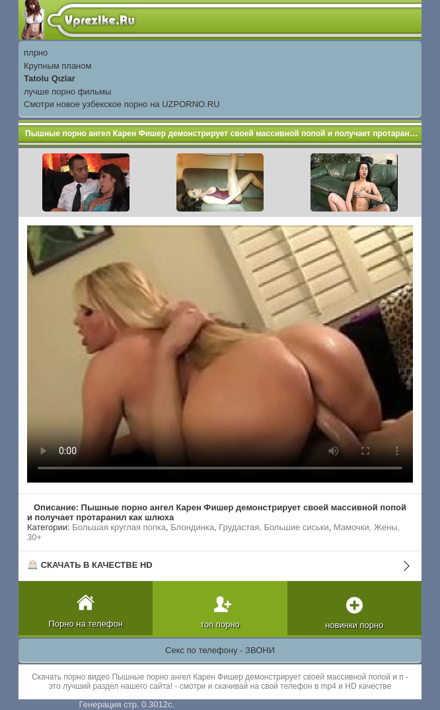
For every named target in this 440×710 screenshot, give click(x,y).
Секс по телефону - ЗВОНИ (220, 650)
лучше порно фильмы (67, 92)
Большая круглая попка (119, 527)
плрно (36, 53)
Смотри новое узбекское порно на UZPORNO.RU (122, 104)
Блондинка (192, 527)
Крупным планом (57, 66)
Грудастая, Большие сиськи (273, 527)
